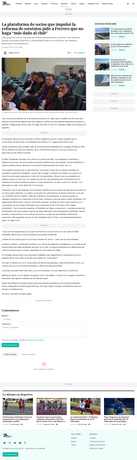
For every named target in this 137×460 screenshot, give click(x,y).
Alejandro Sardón (49, 424)
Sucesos (122, 36)
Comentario (7, 324)
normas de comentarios (35, 340)
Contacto (93, 438)
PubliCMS (41, 448)
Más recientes (9, 354)
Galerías (28, 4)
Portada (19, 4)
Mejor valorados (28, 354)
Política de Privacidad (97, 445)
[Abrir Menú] (133, 4)
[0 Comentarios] (22, 424)
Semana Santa (107, 4)
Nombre (5, 316)
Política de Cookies (96, 448)
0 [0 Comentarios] (69, 53)
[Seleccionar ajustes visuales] (128, 3)
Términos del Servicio (97, 441)
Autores (74, 441)
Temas (73, 445)
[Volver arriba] (10, 454)
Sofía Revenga (14, 424)
